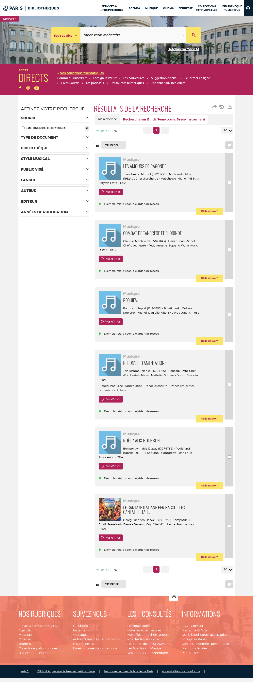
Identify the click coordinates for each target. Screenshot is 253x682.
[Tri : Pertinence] (113, 145)
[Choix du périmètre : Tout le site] (66, 35)
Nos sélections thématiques (148, 639)
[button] (248, 8)
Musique (25, 639)
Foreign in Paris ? (194, 643)
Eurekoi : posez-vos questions (95, 653)
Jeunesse (25, 648)
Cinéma (25, 643)
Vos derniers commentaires (148, 657)
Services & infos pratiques (38, 630)
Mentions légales (194, 653)
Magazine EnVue (194, 635)
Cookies (188, 648)
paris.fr (24, 675)
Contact (197, 630)
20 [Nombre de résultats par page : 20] (226, 130)
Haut (173, 601)
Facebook (80, 630)
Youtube (79, 639)
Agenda (25, 635)
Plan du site (190, 657)
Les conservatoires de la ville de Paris (128, 675)
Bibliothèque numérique (37, 657)
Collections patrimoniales (38, 653)
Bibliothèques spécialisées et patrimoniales (66, 675)
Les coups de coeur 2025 (146, 648)
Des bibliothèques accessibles (204, 639)
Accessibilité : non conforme (181, 675)
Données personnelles (213, 648)
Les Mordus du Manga (144, 653)
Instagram (81, 635)
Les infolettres (83, 648)
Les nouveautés (138, 630)
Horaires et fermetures (144, 635)
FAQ (185, 630)
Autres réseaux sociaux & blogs (96, 643)
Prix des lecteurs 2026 (143, 643)
